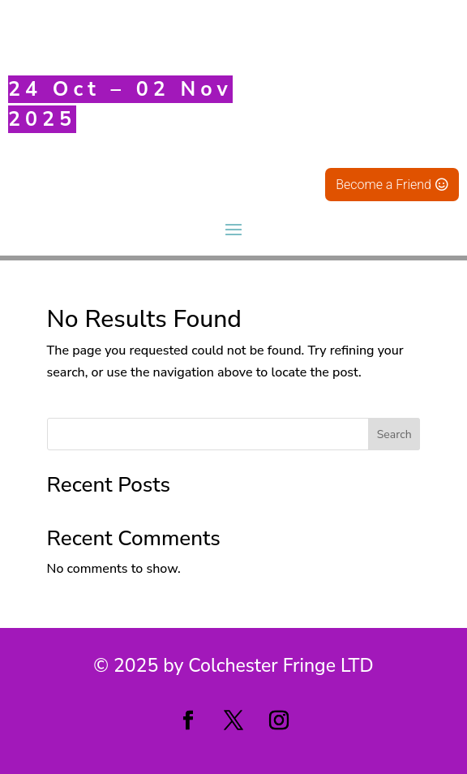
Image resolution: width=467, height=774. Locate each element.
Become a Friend (383, 184)
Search (394, 434)
